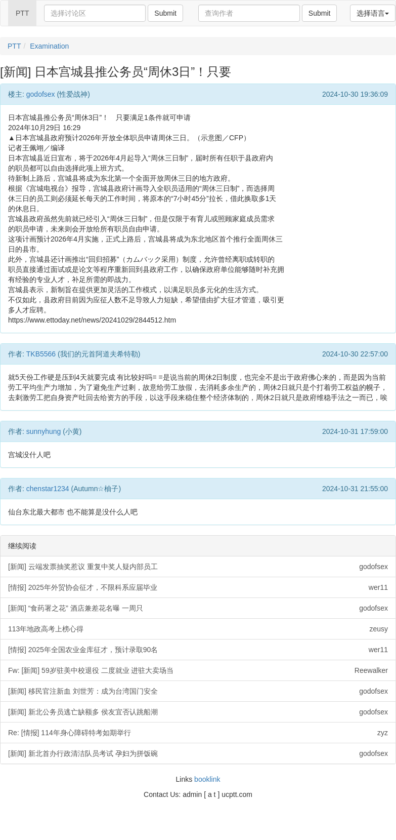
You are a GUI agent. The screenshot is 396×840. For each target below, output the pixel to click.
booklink (207, 779)
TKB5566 (41, 354)
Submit (165, 13)
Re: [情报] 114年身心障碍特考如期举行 (198, 733)
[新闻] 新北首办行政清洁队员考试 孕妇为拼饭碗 (198, 753)
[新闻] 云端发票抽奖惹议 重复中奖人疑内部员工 (198, 567)
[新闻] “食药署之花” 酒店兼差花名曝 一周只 (198, 608)
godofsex (40, 94)
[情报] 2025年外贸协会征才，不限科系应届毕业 (198, 587)
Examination (49, 46)
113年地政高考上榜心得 (198, 629)
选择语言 (373, 13)
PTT (22, 13)
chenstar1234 (47, 489)
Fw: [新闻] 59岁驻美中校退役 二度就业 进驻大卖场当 (198, 670)
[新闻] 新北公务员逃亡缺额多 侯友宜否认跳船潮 (198, 712)
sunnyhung (43, 431)
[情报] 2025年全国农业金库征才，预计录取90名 (198, 650)
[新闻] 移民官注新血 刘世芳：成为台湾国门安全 (198, 691)
